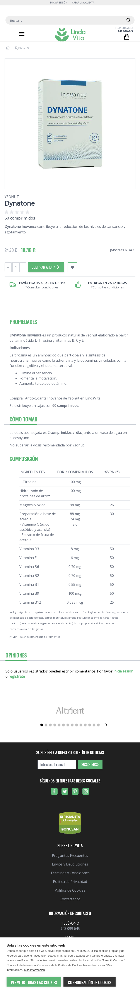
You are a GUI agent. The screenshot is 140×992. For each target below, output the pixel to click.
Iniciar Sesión (58, 2)
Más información (34, 970)
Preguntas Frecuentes (70, 855)
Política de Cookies (70, 890)
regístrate (17, 676)
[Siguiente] (107, 724)
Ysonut (12, 196)
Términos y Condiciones (70, 872)
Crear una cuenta (83, 2)
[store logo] (70, 35)
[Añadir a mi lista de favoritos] (72, 267)
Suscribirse (90, 764)
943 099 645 (125, 31)
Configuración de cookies (89, 982)
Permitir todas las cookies (34, 982)
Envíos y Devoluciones (70, 864)
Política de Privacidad (70, 881)
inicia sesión (123, 671)
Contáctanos (70, 899)
